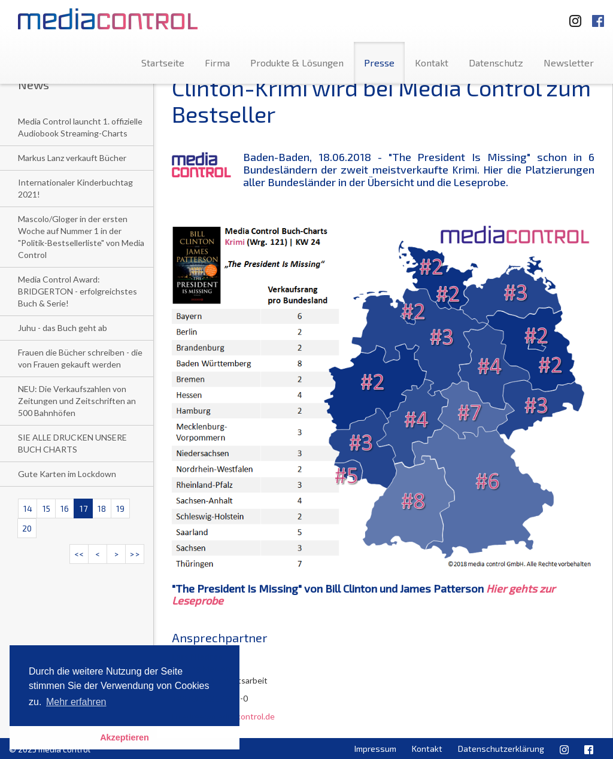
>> (134, 554)
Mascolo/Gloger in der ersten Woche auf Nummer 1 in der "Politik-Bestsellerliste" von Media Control (81, 237)
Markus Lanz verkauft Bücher (72, 158)
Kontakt (431, 62)
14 (27, 508)
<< (79, 554)
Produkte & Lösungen (297, 62)
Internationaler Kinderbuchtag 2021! (75, 188)
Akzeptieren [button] (124, 737)
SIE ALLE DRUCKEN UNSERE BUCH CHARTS (72, 443)
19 (120, 508)
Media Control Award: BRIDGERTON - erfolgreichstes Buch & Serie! (77, 291)
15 (46, 508)
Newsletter (569, 62)
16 (64, 508)
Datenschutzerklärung (501, 748)
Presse (379, 62)
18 (102, 508)
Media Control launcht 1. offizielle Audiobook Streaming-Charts (80, 127)
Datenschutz (496, 62)
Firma (217, 62)
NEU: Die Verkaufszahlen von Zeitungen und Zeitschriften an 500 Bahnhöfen (77, 401)
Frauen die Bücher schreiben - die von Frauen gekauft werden (80, 358)
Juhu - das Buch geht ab (62, 328)
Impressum (375, 748)
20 (27, 528)
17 (83, 508)
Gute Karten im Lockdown (67, 474)
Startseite (162, 62)
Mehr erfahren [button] (76, 702)
